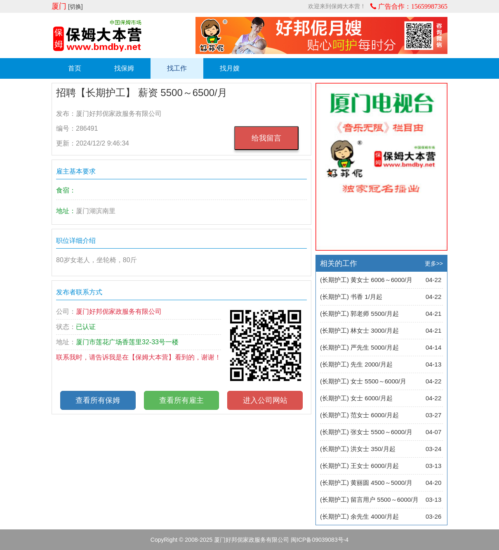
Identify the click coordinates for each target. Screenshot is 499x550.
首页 (74, 68)
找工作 (177, 68)
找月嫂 (230, 68)
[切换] (75, 6)
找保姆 (124, 68)
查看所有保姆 (97, 400)
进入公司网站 (265, 400)
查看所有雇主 (181, 400)
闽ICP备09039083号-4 (319, 539)
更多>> (434, 263)
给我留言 (266, 138)
